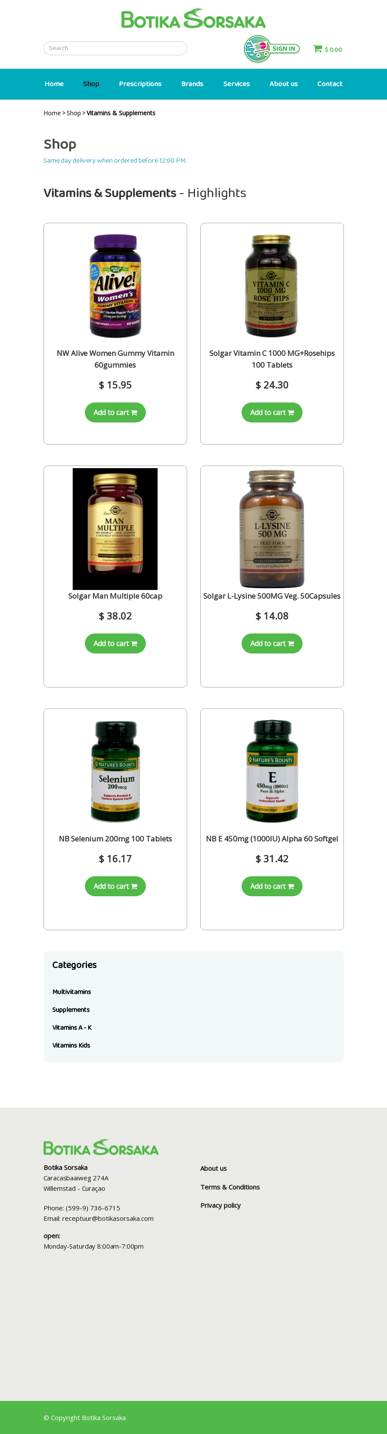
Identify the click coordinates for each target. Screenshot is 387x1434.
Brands (192, 84)
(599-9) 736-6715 (93, 1207)
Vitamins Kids (71, 1045)
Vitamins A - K (71, 1027)
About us (283, 84)
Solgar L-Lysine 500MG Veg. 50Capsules (271, 596)
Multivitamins (71, 992)
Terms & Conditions (230, 1187)
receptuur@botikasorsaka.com (108, 1218)
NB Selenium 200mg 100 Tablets (115, 839)
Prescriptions (140, 84)
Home (54, 84)
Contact (330, 84)
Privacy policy (220, 1205)
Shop (91, 84)
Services (236, 84)
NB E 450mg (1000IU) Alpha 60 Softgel (272, 839)
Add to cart (115, 412)
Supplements (71, 1010)
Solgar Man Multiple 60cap (115, 596)
